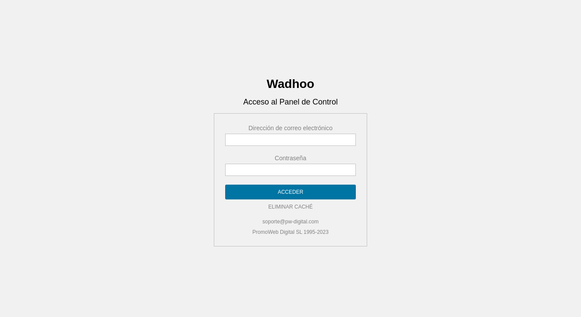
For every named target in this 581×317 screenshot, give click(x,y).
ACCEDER (291, 190)
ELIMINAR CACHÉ (290, 205)
